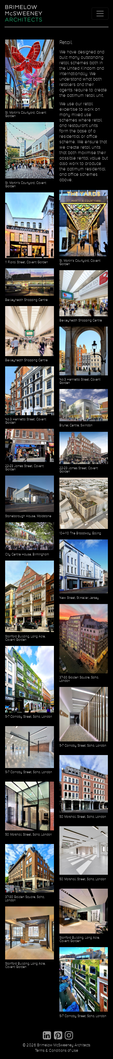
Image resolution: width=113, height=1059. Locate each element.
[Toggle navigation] (100, 14)
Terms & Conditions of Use (56, 1051)
